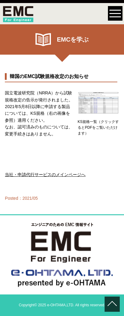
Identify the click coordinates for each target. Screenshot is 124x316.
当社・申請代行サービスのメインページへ (45, 174)
